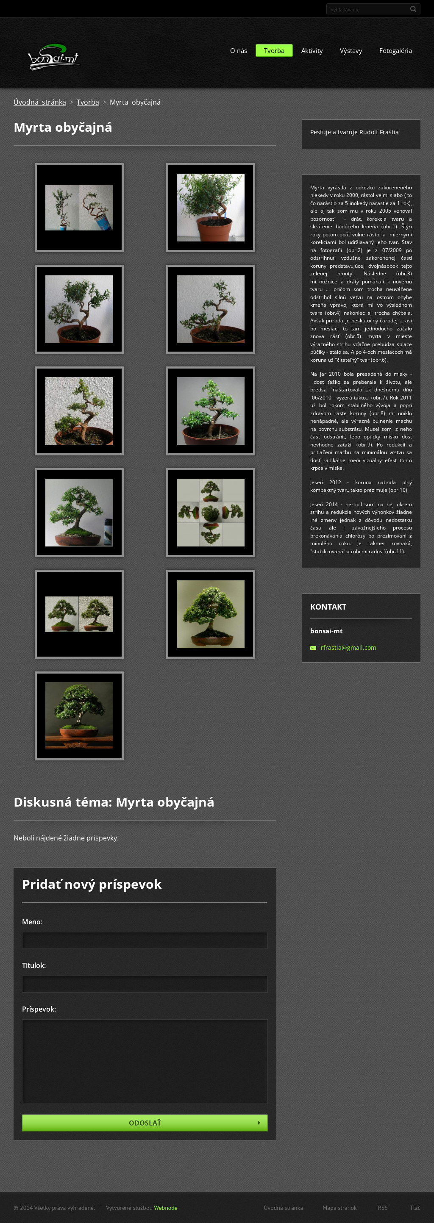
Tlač (415, 1208)
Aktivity (312, 50)
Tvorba (274, 50)
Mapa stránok (340, 1208)
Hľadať (413, 9)
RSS (383, 1208)
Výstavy (351, 50)
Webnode (165, 1208)
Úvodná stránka (40, 102)
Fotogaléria (395, 50)
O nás (238, 50)
